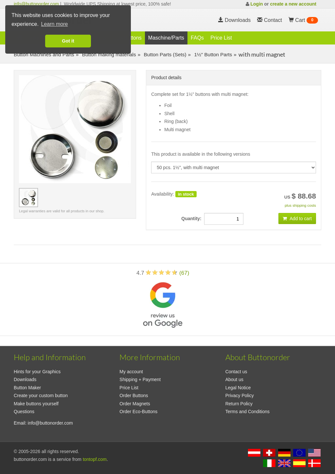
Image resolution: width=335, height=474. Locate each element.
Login (256, 4)
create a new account (293, 4)
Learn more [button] (54, 24)
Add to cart (297, 218)
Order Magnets (134, 403)
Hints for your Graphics (37, 371)
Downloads (234, 20)
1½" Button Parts (212, 54)
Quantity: (192, 218)
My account (131, 371)
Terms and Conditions (247, 411)
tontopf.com (95, 459)
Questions (24, 411)
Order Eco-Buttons (138, 411)
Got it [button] (68, 41)
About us (234, 379)
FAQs (197, 38)
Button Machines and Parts (44, 54)
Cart (303, 20)
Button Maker (27, 387)
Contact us (236, 371)
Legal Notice (238, 387)
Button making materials (108, 54)
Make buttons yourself (36, 403)
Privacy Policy (239, 395)
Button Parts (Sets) (164, 54)
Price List (221, 38)
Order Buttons (133, 395)
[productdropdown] (233, 167)
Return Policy (239, 403)
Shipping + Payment (140, 379)
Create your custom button (41, 395)
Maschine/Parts (166, 38)
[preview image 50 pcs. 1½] (28, 197)
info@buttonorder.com (36, 4)
